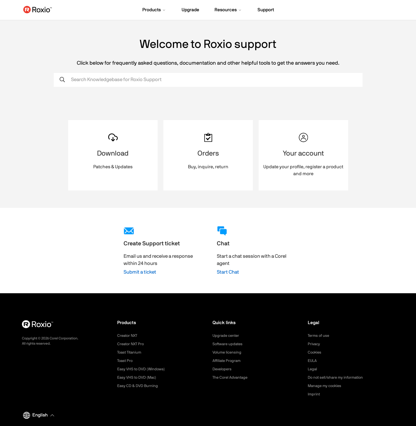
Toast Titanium (130, 352)
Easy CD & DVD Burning (138, 386)
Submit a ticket (140, 272)
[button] (154, 10)
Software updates (228, 344)
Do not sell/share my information (338, 377)
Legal (313, 369)
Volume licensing (227, 352)
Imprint (314, 394)
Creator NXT (128, 336)
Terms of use (319, 336)
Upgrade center (226, 336)
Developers (222, 369)
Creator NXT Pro (131, 344)
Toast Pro (125, 361)
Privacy (314, 344)
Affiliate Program (227, 361)
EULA (313, 361)
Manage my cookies (326, 386)
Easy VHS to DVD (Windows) (142, 369)
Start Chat (228, 272)
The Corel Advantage (231, 377)
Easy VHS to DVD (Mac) (138, 377)
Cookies (315, 352)
